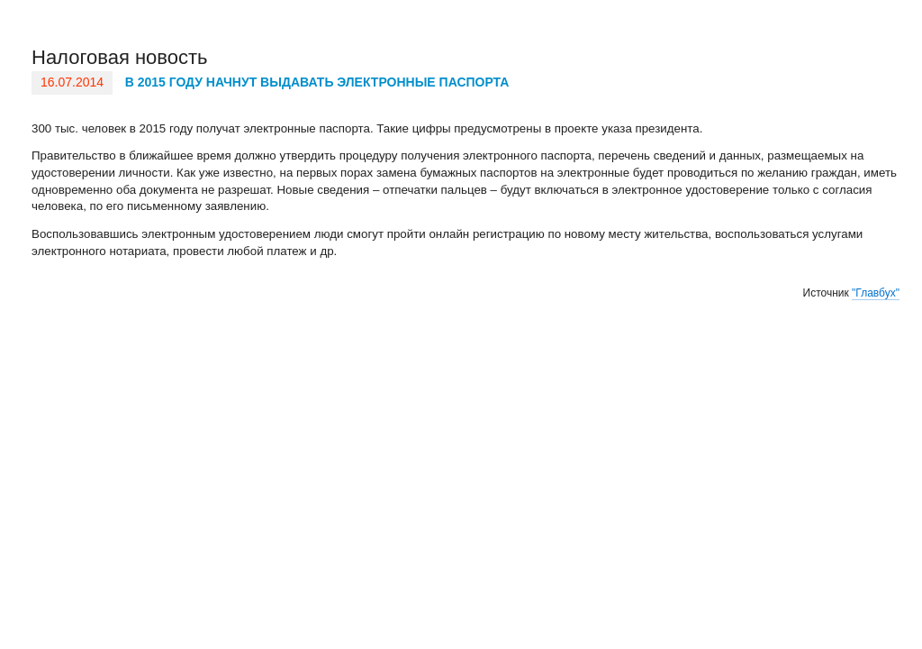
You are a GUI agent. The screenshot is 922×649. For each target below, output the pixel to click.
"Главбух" (875, 293)
